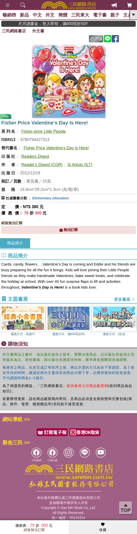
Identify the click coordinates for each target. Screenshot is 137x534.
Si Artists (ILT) (79, 165)
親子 (114, 15)
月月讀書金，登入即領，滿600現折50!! (60, 24)
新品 (24, 15)
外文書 (38, 31)
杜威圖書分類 (16, 198)
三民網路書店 (14, 31)
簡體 (62, 15)
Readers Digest (35, 156)
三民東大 (80, 15)
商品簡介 (15, 243)
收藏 (102, 527)
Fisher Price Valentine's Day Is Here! (56, 148)
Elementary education (50, 198)
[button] (133, 321)
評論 (96, 39)
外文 (50, 15)
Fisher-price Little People (43, 131)
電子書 (100, 15)
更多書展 (124, 299)
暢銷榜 (9, 15)
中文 (37, 15)
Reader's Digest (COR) (42, 165)
